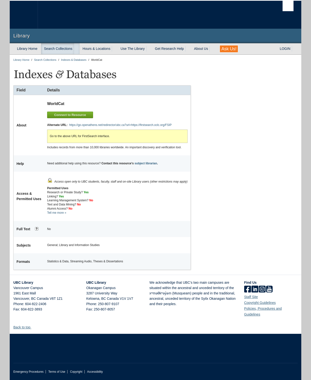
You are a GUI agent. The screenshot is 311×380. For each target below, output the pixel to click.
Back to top (24, 327)
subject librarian (146, 163)
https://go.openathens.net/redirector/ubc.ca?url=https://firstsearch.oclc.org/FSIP (120, 125)
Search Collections (58, 49)
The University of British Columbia (24, 15)
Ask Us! (228, 48)
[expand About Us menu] (212, 49)
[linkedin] (254, 289)
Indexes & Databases (73, 59)
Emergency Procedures (28, 371)
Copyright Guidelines (260, 303)
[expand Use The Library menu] (149, 49)
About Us (201, 49)
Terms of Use (56, 371)
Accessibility (95, 371)
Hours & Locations (96, 49)
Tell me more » (56, 212)
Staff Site (251, 297)
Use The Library (133, 49)
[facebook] (247, 289)
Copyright (76, 371)
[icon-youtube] (269, 289)
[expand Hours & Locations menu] (115, 49)
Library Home (27, 49)
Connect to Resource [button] (70, 115)
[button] (33, 327)
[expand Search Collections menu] (77, 49)
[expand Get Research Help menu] (188, 49)
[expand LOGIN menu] (295, 49)
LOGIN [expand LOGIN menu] (285, 49)
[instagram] (262, 289)
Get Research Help (169, 49)
